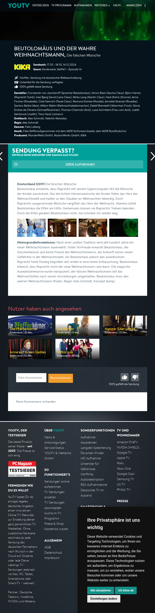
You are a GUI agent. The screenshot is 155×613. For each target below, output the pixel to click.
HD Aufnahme (91, 458)
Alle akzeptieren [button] (101, 590)
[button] (145, 5)
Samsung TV (125, 479)
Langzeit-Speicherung (96, 448)
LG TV (121, 484)
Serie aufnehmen (80, 164)
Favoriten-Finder (92, 453)
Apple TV (123, 458)
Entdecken (40, 5)
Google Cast (125, 474)
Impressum (51, 558)
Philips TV (123, 489)
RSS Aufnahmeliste (94, 485)
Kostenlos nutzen (56, 529)
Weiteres (101, 5)
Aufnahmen (83, 5)
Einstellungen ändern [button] (104, 598)
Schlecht (135, 377)
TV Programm (61, 5)
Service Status (54, 448)
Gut (125, 377)
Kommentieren (60, 378)
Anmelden (134, 5)
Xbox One (124, 468)
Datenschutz (53, 552)
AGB (47, 547)
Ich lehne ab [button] (125, 590)
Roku (120, 463)
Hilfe (117, 5)
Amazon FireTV (127, 442)
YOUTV (18, 5)
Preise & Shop (54, 524)
